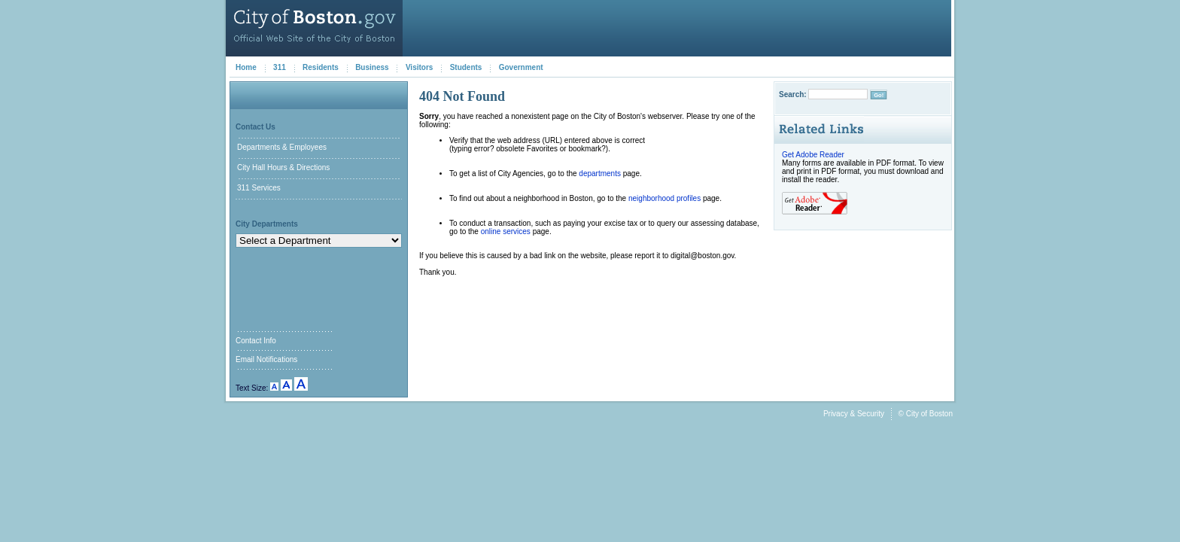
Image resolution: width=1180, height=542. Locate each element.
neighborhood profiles (664, 198)
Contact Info (256, 340)
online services (506, 231)
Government (521, 67)
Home (246, 67)
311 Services (259, 188)
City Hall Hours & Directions (283, 167)
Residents (321, 67)
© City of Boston (926, 414)
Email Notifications (266, 359)
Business (371, 67)
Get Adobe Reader (813, 155)
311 (279, 67)
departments (600, 173)
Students (466, 67)
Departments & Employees (282, 147)
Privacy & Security (853, 414)
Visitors (419, 67)
